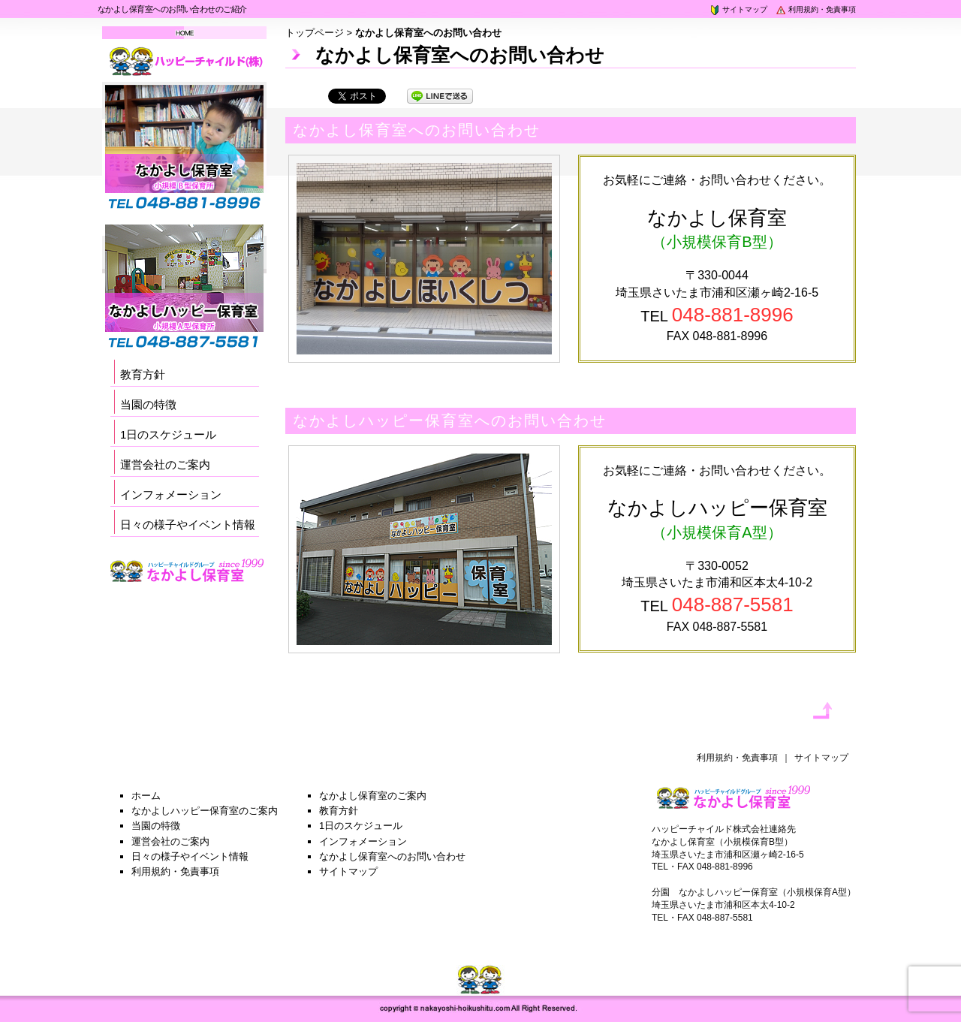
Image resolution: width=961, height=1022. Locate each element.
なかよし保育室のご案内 (372, 795)
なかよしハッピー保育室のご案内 (204, 810)
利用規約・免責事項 (815, 9)
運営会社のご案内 (165, 464)
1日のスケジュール (168, 434)
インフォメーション (170, 494)
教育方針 (142, 374)
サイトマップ (738, 9)
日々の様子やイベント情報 (187, 524)
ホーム (146, 795)
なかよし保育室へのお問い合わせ (392, 856)
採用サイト (187, 590)
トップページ (314, 32)
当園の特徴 (148, 404)
